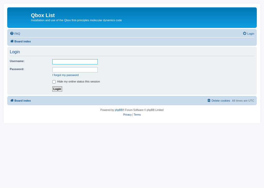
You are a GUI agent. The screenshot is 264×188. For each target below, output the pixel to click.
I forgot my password (65, 75)
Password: (17, 69)
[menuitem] (15, 34)
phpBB (118, 110)
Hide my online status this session (76, 81)
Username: (17, 61)
